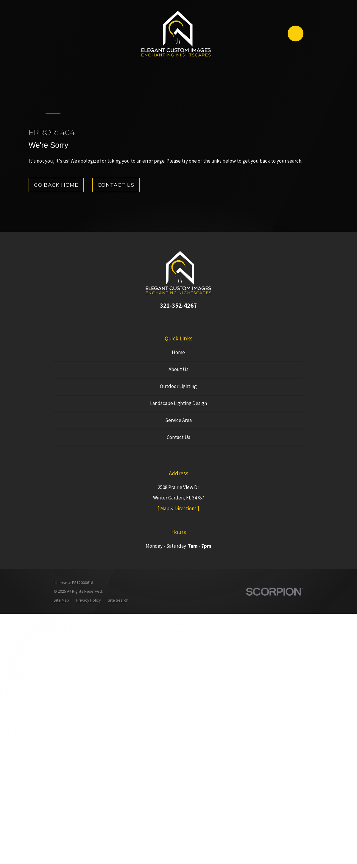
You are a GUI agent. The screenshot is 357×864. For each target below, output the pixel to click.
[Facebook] (167, 319)
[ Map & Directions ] (178, 508)
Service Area (178, 420)
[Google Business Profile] (155, 319)
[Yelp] (190, 319)
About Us (178, 369)
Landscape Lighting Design (178, 403)
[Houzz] (201, 319)
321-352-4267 (178, 305)
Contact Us (116, 185)
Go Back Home (56, 185)
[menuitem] (61, 600)
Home (178, 352)
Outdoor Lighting (178, 386)
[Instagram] (178, 319)
